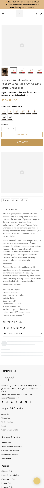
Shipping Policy (7, 447)
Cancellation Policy (8, 455)
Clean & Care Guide (9, 405)
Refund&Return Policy (10, 451)
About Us (5, 390)
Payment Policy (7, 463)
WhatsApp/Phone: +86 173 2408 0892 (17, 370)
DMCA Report (10, 478)
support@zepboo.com (10, 373)
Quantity (4, 124)
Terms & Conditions (9, 467)
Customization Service (10, 426)
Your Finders (6, 434)
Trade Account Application (12, 422)
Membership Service (9, 430)
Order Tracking (7, 397)
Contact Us (5, 394)
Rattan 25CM (17, 106)
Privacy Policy (6, 459)
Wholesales (6, 418)
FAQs (3, 401)
